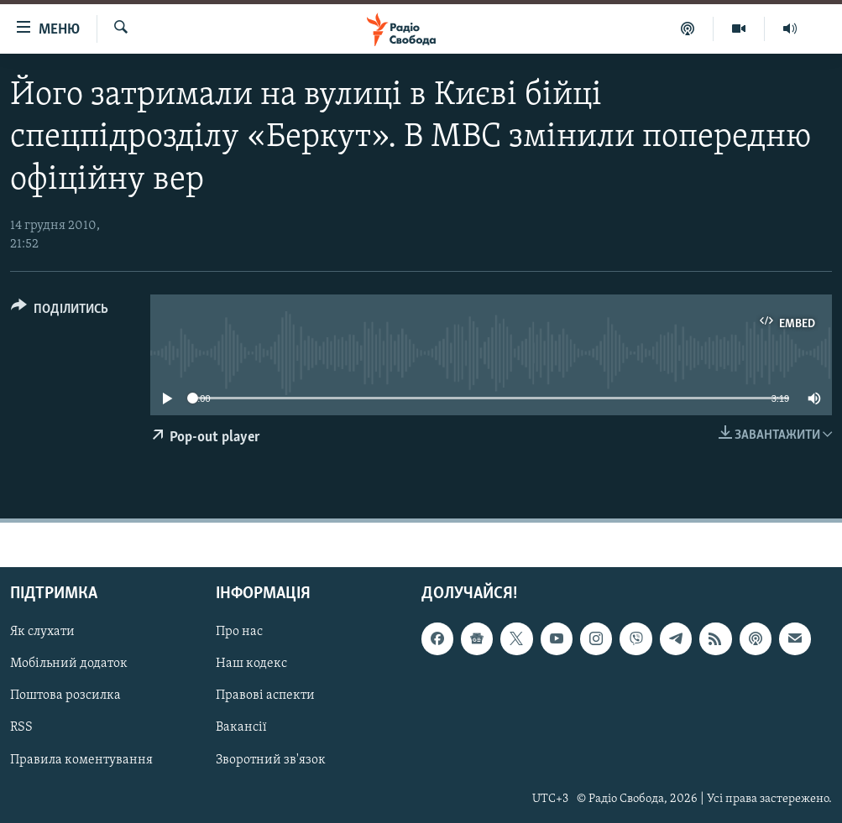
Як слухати (42, 631)
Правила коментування (81, 759)
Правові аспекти (265, 695)
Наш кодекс (251, 663)
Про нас (239, 631)
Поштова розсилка (65, 695)
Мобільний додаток (69, 663)
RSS (21, 727)
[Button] (59, 311)
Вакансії (241, 727)
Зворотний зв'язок (271, 759)
